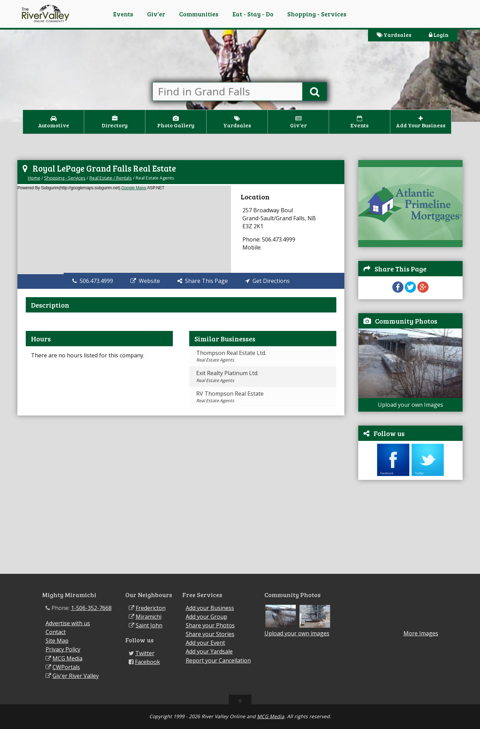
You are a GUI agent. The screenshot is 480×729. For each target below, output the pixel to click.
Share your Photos (210, 625)
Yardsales (394, 34)
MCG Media (67, 658)
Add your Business (210, 608)
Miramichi (148, 616)
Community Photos (406, 321)
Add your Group (206, 616)
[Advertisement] (410, 530)
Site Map (57, 640)
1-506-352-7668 (91, 608)
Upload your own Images (410, 405)
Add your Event (205, 643)
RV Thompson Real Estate (230, 397)
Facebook (147, 662)
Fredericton (151, 608)
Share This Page (202, 281)
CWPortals (66, 667)
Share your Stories (210, 634)
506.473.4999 (92, 281)
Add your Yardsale (209, 651)
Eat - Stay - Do (252, 14)
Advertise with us (68, 623)
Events (123, 14)
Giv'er (156, 14)
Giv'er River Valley (76, 676)
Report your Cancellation (218, 660)
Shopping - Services (316, 14)
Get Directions (267, 281)
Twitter (144, 653)
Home (34, 178)
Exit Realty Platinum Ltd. (227, 376)
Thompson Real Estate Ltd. (231, 356)
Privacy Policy (63, 649)
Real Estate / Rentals (110, 178)
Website (145, 281)
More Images (420, 633)
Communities (198, 14)
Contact (56, 632)
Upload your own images (296, 633)
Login (439, 34)
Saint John (149, 625)
